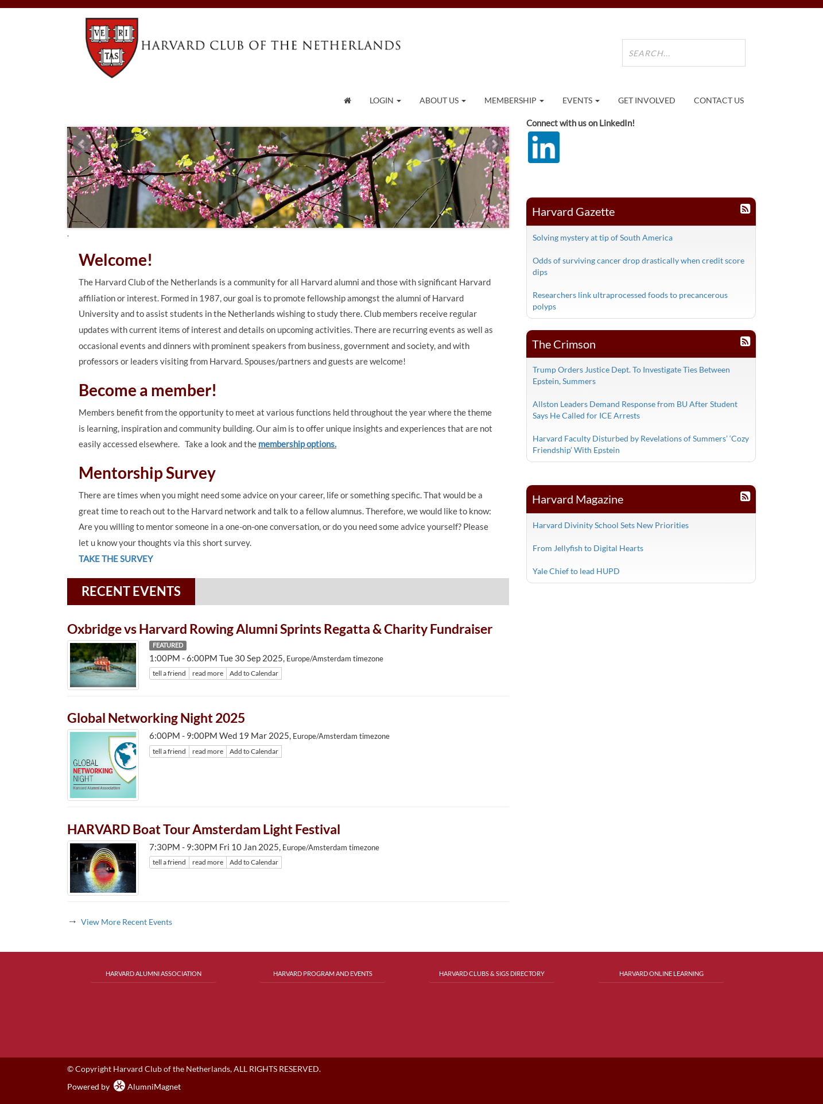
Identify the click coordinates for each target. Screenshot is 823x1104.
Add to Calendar (254, 673)
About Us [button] (443, 100)
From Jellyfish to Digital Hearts (588, 548)
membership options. (297, 444)
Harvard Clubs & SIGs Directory (492, 973)
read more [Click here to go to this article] (207, 673)
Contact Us (719, 100)
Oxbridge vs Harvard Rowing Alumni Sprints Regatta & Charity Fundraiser (279, 629)
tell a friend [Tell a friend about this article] (169, 673)
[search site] (684, 53)
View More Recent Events (126, 922)
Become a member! (148, 390)
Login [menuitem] (385, 100)
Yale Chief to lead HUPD (576, 571)
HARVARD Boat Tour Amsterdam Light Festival (203, 829)
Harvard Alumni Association (153, 973)
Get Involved (647, 100)
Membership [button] (514, 100)
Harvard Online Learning (661, 973)
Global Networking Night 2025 (156, 718)
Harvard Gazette (573, 211)
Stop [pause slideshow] (293, 136)
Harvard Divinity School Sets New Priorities (611, 525)
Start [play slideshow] (284, 136)
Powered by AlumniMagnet (124, 1086)
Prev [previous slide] (82, 144)
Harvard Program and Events (322, 973)
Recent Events (131, 591)
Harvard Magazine (577, 499)
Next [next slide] (494, 144)
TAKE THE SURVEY (116, 558)
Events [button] (581, 100)
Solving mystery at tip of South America (603, 237)
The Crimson (564, 344)
